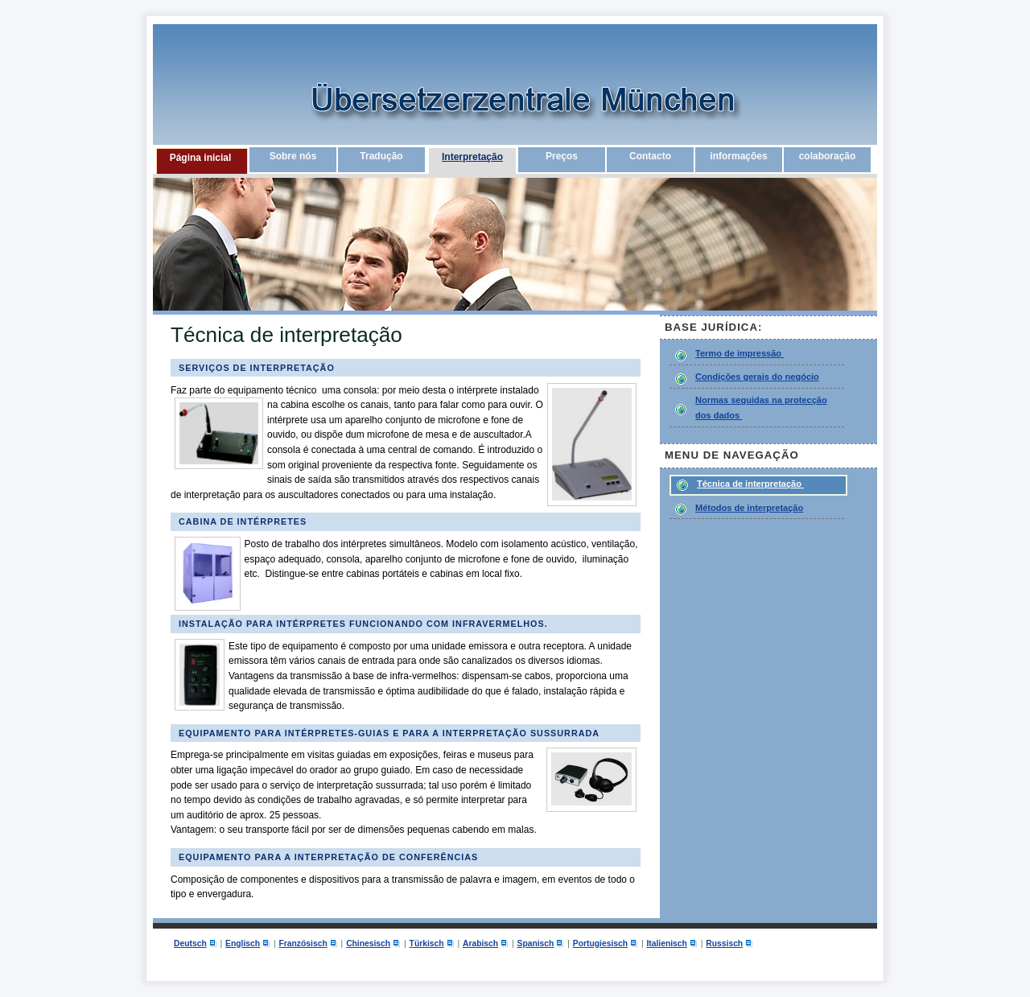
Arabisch (480, 943)
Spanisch (535, 943)
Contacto (650, 156)
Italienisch (666, 943)
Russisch (724, 943)
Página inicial (201, 157)
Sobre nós (293, 156)
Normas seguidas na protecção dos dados (761, 407)
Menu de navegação (732, 455)
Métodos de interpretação (749, 508)
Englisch (242, 943)
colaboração (827, 156)
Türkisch (427, 943)
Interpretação (472, 157)
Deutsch (190, 943)
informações (738, 156)
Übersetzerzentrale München (454, 108)
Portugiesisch (600, 943)
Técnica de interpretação (750, 483)
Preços (562, 156)
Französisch (303, 943)
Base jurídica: (715, 327)
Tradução (381, 156)
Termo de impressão (739, 353)
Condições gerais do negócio (757, 376)
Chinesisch (368, 943)
